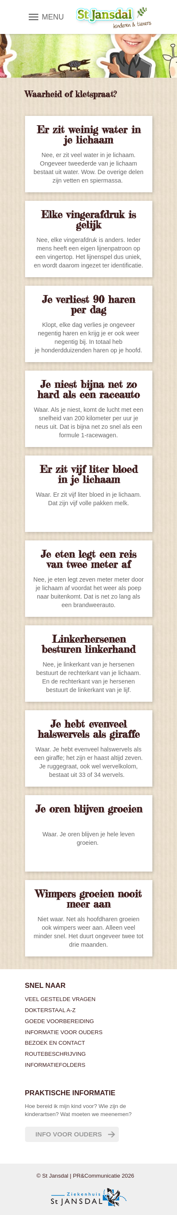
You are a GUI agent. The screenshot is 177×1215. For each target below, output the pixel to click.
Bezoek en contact (55, 1043)
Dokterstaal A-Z (50, 1010)
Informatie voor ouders (64, 1032)
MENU (53, 17)
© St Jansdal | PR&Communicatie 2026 (85, 1176)
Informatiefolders (55, 1065)
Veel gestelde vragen (60, 999)
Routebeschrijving (55, 1054)
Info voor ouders (69, 1134)
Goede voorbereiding (59, 1021)
